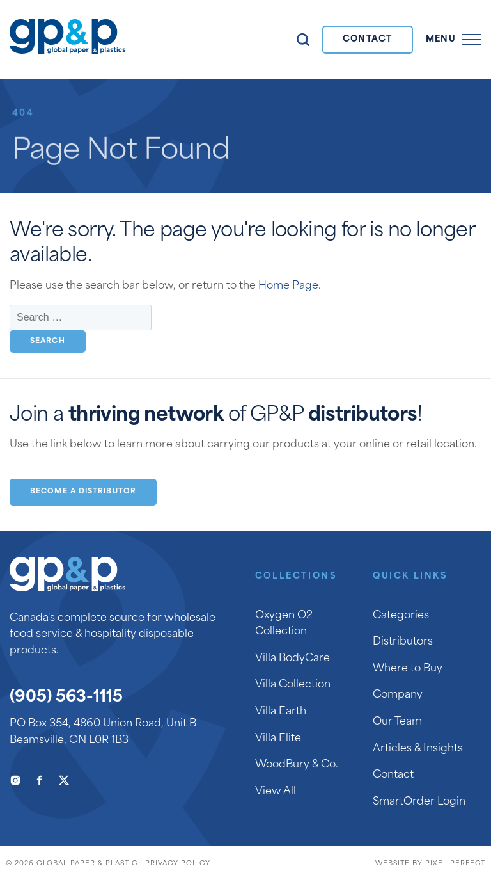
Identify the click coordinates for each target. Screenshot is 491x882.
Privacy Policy (177, 863)
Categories (401, 616)
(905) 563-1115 (66, 697)
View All (275, 792)
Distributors (403, 642)
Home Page (288, 286)
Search (303, 39)
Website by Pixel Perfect (430, 863)
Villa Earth (280, 712)
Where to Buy (407, 669)
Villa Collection (293, 685)
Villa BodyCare (292, 658)
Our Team (397, 722)
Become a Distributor (83, 491)
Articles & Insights (418, 749)
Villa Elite (278, 739)
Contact (368, 39)
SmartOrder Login (419, 802)
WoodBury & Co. (296, 765)
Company (398, 695)
